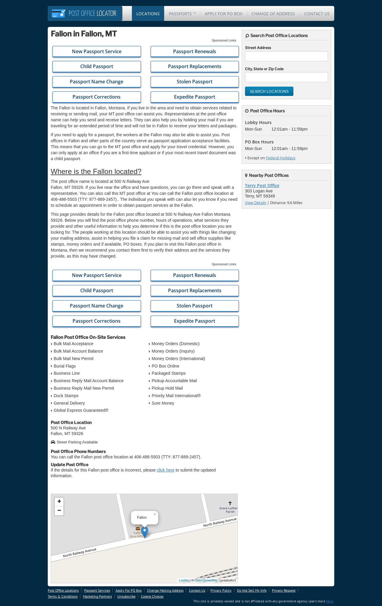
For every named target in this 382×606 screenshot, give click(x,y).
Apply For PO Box (223, 13)
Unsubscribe (126, 596)
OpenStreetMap (206, 580)
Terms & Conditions (63, 596)
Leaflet (184, 580)
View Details (255, 202)
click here (165, 470)
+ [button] (59, 502)
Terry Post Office (262, 185)
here (329, 601)
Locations (148, 13)
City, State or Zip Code (264, 69)
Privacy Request (283, 590)
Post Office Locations (63, 590)
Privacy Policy (221, 590)
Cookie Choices (152, 596)
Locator (92, 13)
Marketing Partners (97, 596)
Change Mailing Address (165, 590)
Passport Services (97, 590)
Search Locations (269, 91)
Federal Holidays (280, 157)
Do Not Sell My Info (252, 590)
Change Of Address (273, 13)
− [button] (59, 510)
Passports (182, 13)
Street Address (258, 47)
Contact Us (317, 13)
